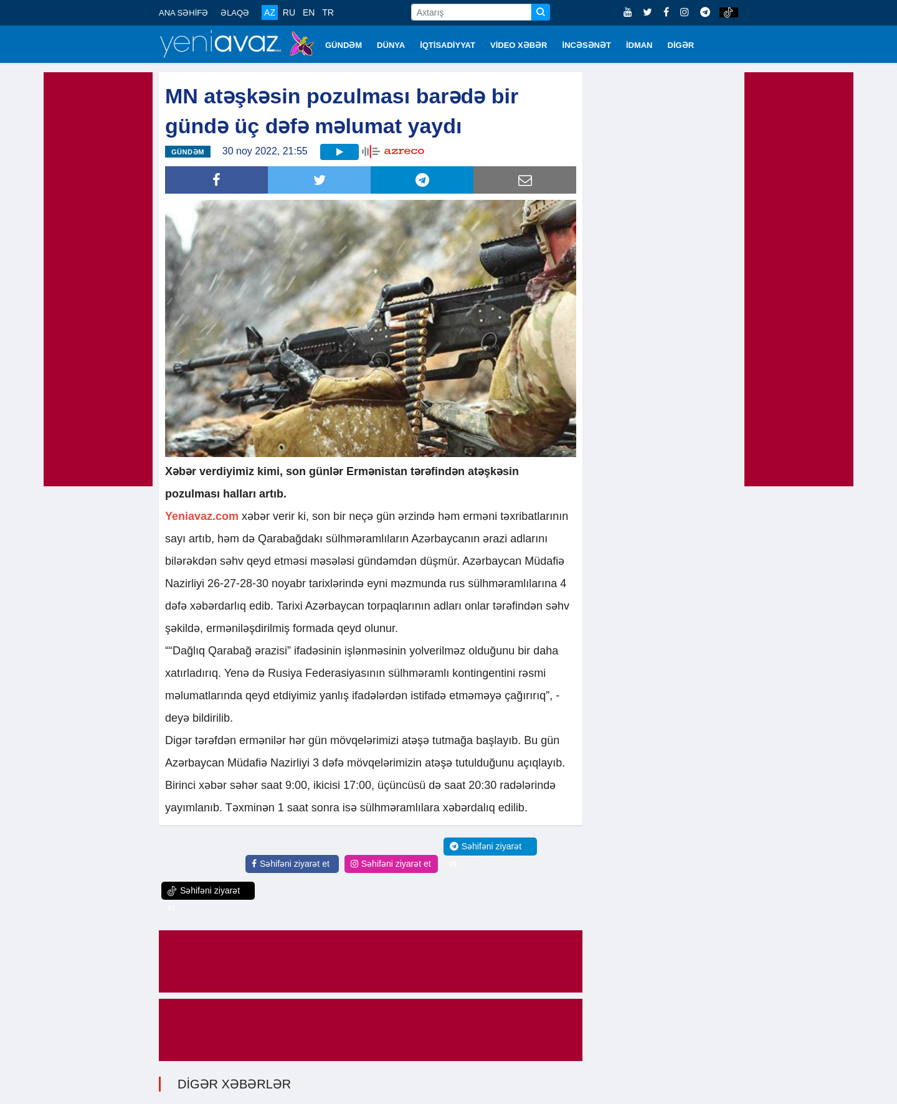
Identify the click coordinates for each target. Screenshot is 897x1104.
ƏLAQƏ (235, 12)
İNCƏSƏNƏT (586, 45)
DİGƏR (681, 45)
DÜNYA (391, 45)
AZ (269, 12)
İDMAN (639, 45)
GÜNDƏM (343, 45)
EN (309, 12)
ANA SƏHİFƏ (183, 12)
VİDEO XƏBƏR (519, 45)
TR (328, 12)
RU (289, 12)
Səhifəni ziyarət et (291, 864)
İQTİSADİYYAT (447, 45)
